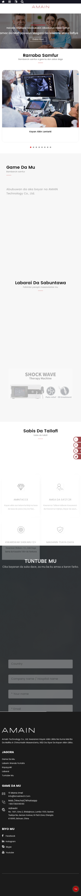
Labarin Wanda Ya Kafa (13, 763)
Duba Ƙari (38, 39)
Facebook (10, 836)
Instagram (11, 841)
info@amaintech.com (19, 796)
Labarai (5, 771)
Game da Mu (8, 759)
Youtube (10, 852)
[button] (30, 147)
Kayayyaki (7, 767)
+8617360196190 (16, 804)
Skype (9, 847)
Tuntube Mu (8, 775)
